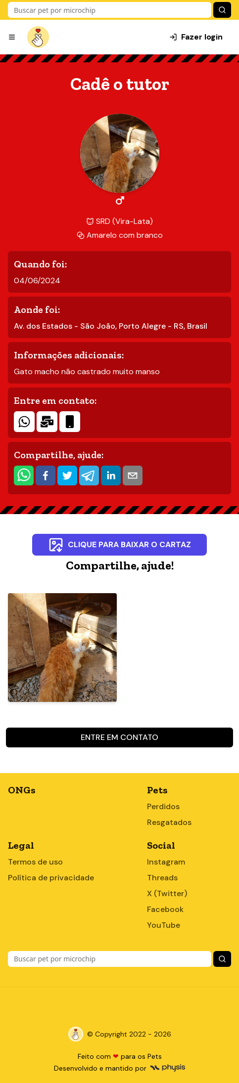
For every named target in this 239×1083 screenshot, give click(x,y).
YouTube (163, 925)
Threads (162, 877)
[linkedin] (111, 475)
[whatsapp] (24, 475)
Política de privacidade (51, 877)
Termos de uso (35, 862)
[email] (133, 475)
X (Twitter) (167, 893)
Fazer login (196, 37)
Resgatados (169, 822)
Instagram (166, 862)
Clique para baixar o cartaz (119, 545)
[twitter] (67, 475)
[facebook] (45, 475)
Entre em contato (119, 737)
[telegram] (89, 475)
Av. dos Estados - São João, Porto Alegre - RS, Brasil (110, 326)
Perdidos (163, 806)
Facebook (165, 909)
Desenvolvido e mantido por (119, 1068)
